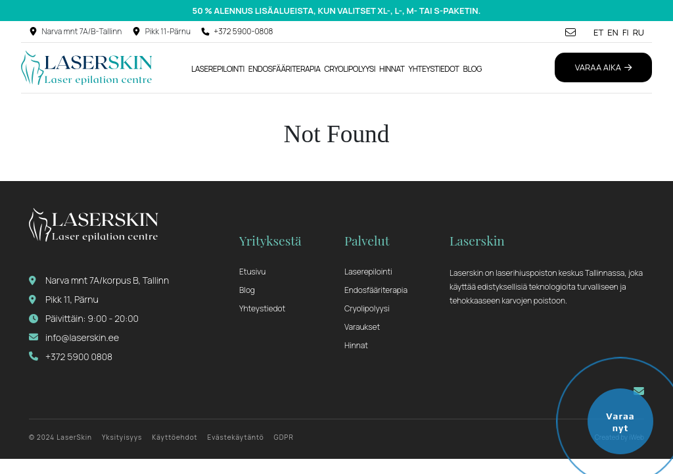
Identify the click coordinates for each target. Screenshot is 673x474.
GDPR (284, 437)
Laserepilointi (217, 68)
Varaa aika (603, 67)
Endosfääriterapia (284, 68)
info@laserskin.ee (74, 337)
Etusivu (252, 271)
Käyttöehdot (174, 437)
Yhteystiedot (433, 68)
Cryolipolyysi (349, 68)
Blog (472, 68)
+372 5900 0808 (70, 356)
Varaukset (362, 326)
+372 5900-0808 (243, 31)
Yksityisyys (122, 437)
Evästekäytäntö (236, 437)
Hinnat (391, 68)
